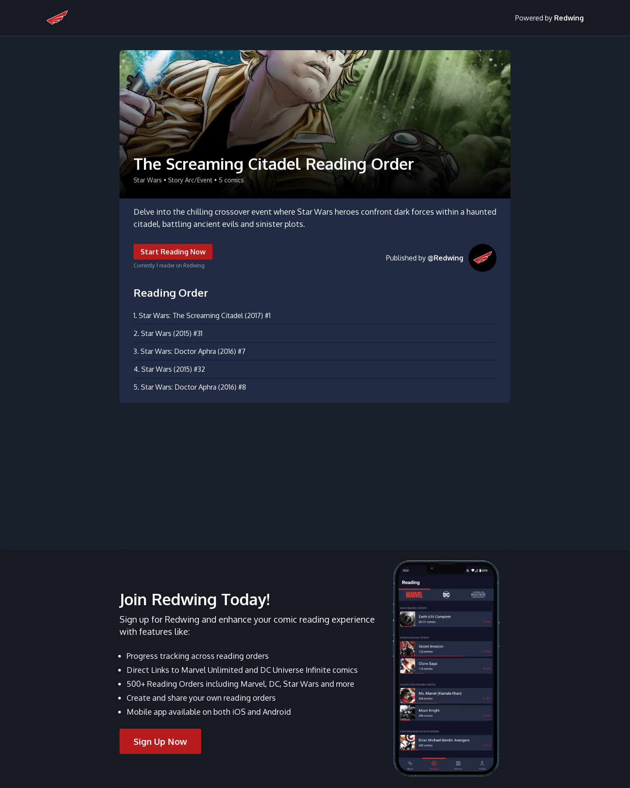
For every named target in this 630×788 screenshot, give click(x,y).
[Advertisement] (315, 471)
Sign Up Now (160, 741)
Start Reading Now (172, 251)
